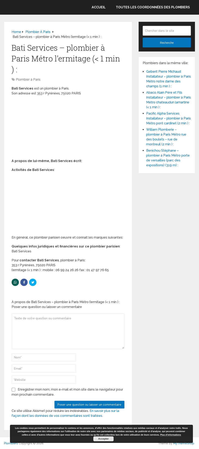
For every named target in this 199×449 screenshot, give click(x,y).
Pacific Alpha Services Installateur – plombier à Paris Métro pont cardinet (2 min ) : (168, 118)
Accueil (99, 7)
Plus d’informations (170, 435)
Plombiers (11, 443)
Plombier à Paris (28, 79)
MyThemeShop (183, 443)
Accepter (103, 438)
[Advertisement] (68, 128)
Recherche (167, 42)
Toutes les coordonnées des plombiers (153, 7)
